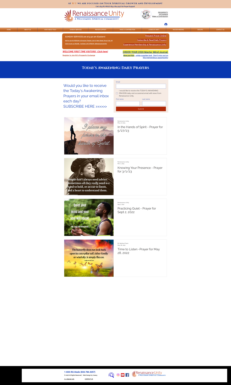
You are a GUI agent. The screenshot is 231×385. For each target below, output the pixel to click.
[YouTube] (122, 375)
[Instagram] (118, 375)
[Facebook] (127, 375)
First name (120, 99)
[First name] (127, 103)
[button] (79, 55)
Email (118, 82)
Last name (146, 99)
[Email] (140, 86)
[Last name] (153, 103)
